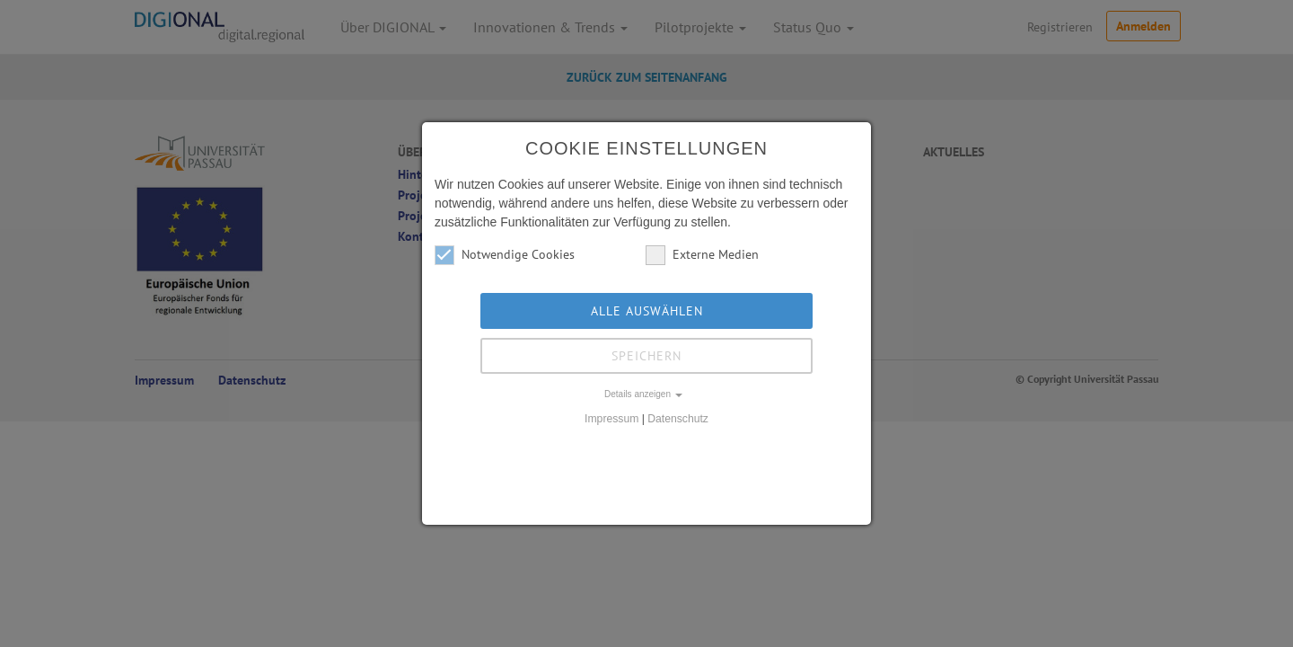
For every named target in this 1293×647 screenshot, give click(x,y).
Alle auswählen (647, 311)
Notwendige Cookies (505, 254)
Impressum (611, 418)
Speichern (646, 356)
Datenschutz (677, 418)
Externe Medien (702, 254)
